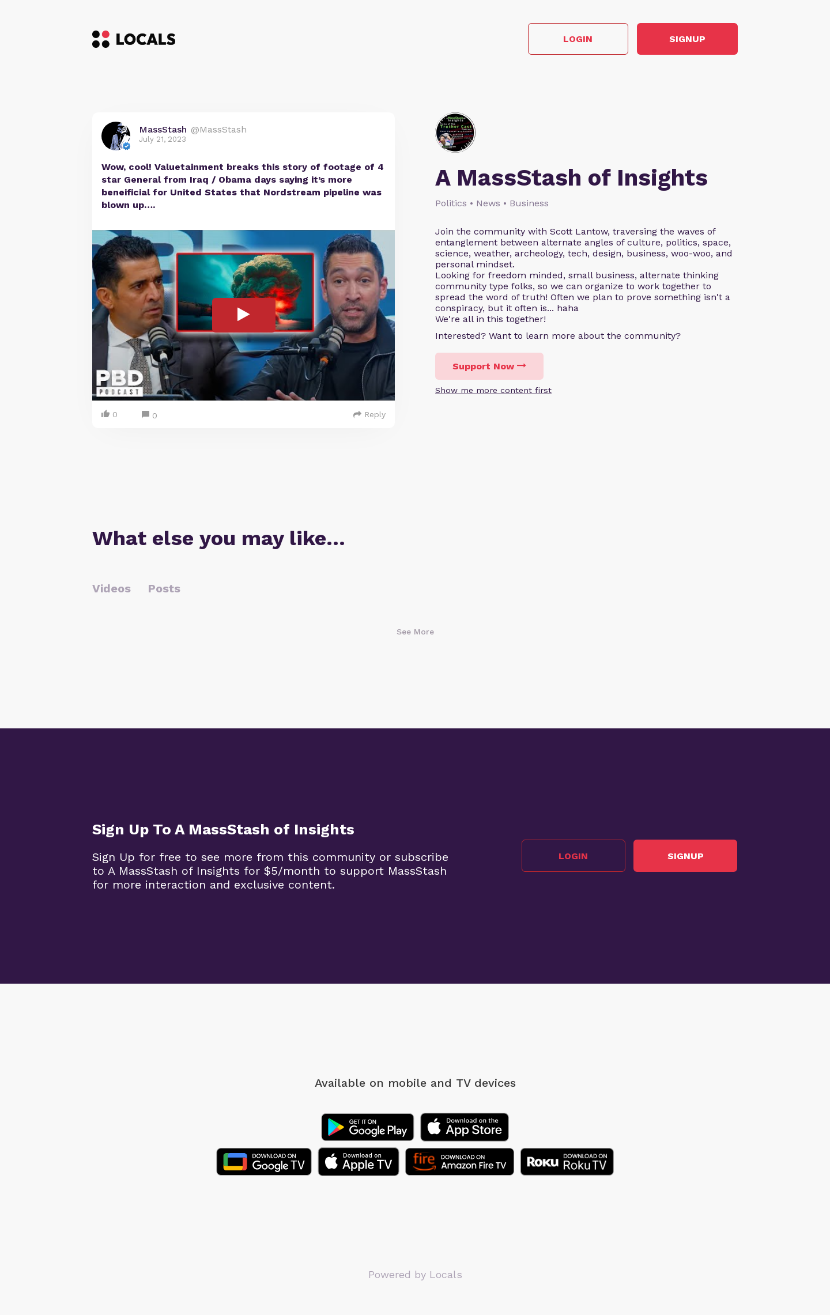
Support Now (489, 366)
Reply (369, 414)
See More (415, 631)
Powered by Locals (415, 1274)
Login (573, 39)
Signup (686, 39)
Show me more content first (493, 390)
